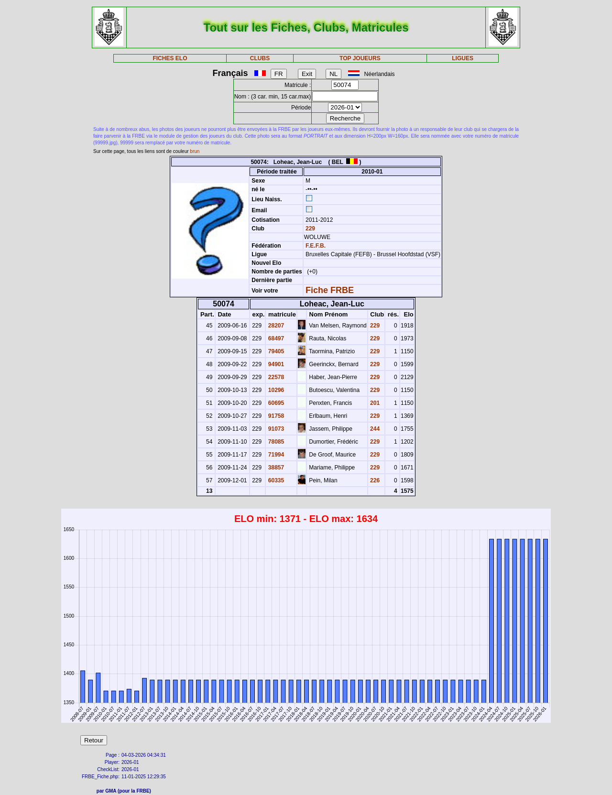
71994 (275, 454)
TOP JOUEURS (360, 58)
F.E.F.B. (316, 245)
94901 (275, 364)
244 (374, 428)
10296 (275, 390)
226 (374, 480)
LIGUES (462, 58)
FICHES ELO (170, 58)
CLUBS (260, 58)
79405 (275, 351)
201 (374, 403)
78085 (275, 441)
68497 (275, 338)
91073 (275, 428)
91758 (275, 416)
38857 (275, 467)
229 (309, 228)
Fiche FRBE (330, 290)
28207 (275, 325)
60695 (275, 403)
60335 (275, 480)
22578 (275, 377)
